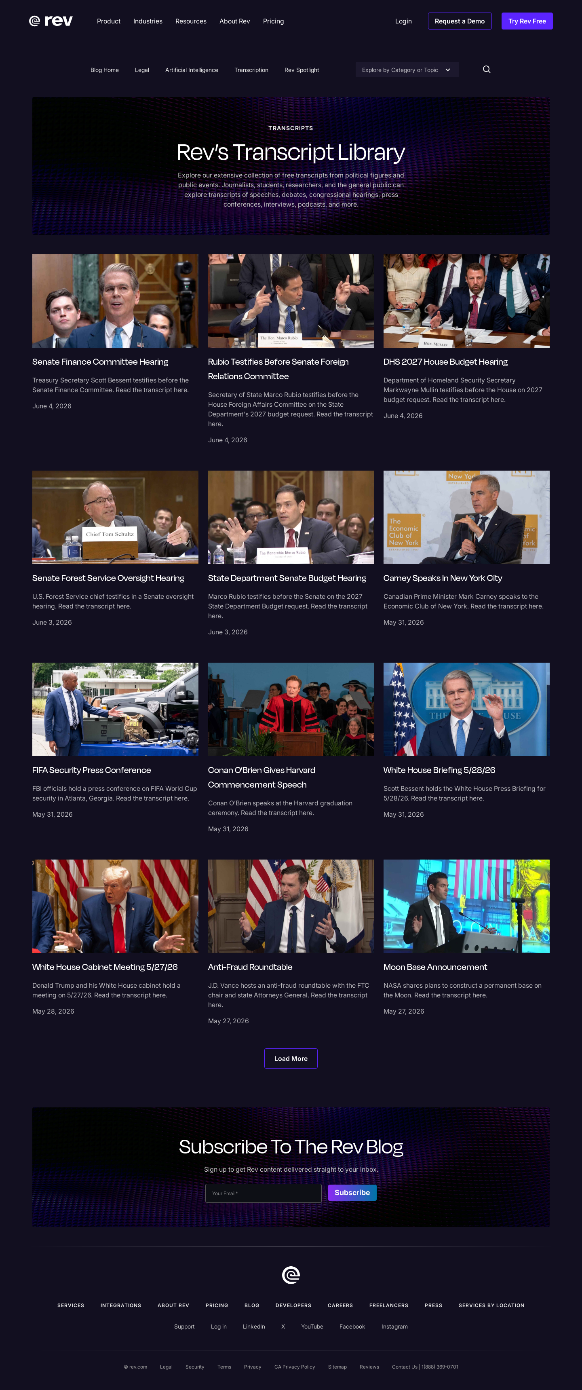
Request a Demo (460, 21)
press (434, 1305)
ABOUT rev (174, 1305)
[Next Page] (291, 1058)
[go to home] (291, 1275)
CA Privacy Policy (294, 1367)
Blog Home (105, 69)
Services (70, 1305)
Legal (142, 69)
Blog (252, 1305)
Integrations (121, 1305)
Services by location (492, 1305)
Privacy (252, 1367)
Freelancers (389, 1305)
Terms (224, 1367)
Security (195, 1367)
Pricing (217, 1305)
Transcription (251, 69)
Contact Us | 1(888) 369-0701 (425, 1367)
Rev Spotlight (302, 69)
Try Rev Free (527, 21)
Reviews (369, 1367)
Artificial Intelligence (191, 69)
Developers (294, 1305)
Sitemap (337, 1367)
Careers (340, 1305)
